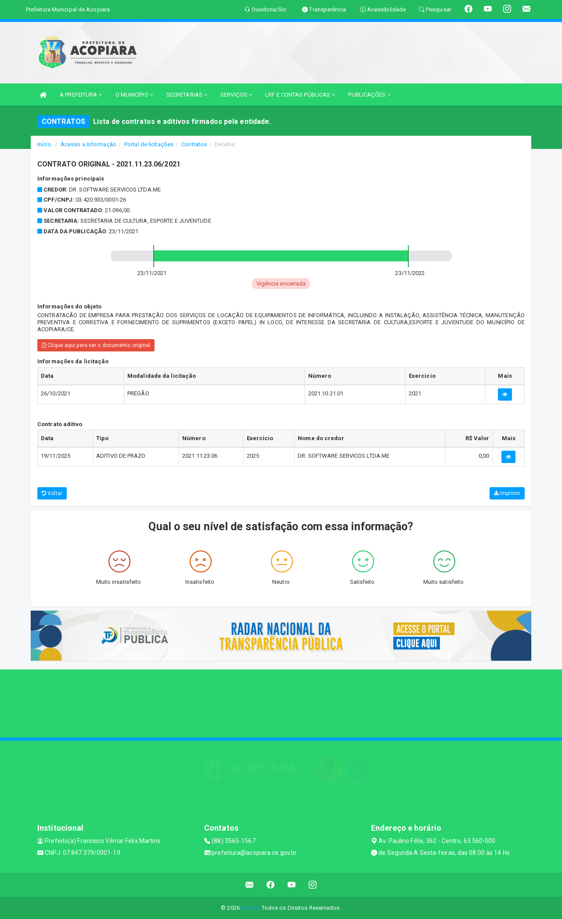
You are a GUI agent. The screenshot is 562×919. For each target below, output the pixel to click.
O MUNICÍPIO (134, 94)
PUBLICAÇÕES (369, 94)
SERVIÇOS (236, 94)
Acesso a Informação (88, 144)
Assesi (250, 908)
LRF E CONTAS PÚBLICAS (300, 94)
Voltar (52, 493)
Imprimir (507, 493)
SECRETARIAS (186, 94)
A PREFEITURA (81, 94)
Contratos (194, 144)
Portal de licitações (148, 144)
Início (44, 144)
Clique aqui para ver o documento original (96, 345)
